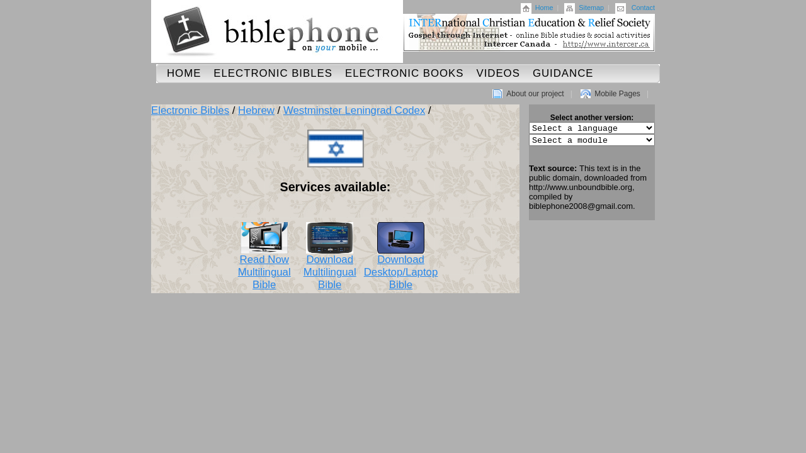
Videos (497, 73)
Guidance (563, 73)
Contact (643, 7)
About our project (535, 93)
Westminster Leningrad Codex (354, 110)
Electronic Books (404, 73)
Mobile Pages (617, 93)
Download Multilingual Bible (330, 267)
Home (544, 7)
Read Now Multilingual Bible (264, 267)
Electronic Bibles (272, 73)
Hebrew (256, 110)
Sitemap (591, 7)
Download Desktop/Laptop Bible (401, 267)
